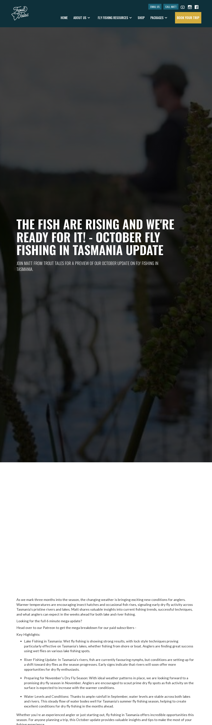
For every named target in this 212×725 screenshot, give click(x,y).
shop (141, 17)
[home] (20, 11)
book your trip (188, 17)
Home (64, 17)
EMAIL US (155, 7)
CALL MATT (171, 7)
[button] (82, 17)
